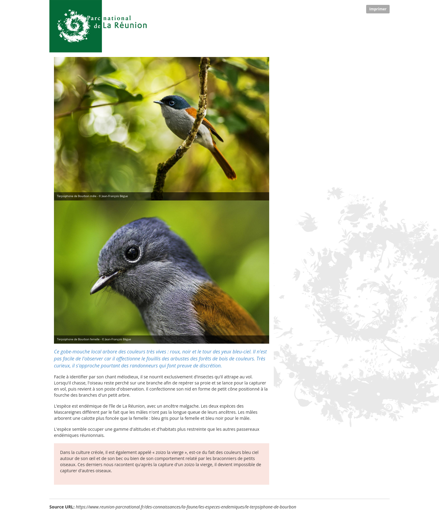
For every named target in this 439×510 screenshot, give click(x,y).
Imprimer (378, 9)
